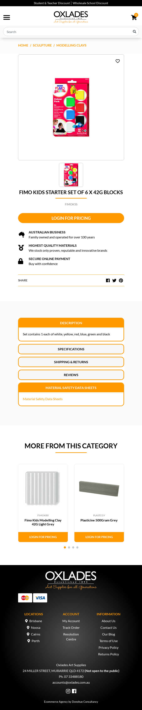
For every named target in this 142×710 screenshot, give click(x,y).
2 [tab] (69, 547)
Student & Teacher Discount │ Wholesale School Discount (71, 3)
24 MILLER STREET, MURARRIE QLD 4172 (53, 671)
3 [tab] (73, 547)
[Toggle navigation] (6, 17)
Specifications (71, 349)
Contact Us (108, 627)
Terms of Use (108, 641)
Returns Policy (108, 654)
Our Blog (108, 634)
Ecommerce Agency (56, 701)
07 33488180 (73, 676)
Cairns (35, 634)
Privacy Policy (109, 647)
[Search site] (134, 31)
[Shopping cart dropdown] (134, 17)
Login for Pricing (71, 218)
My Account (71, 621)
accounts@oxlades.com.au (71, 682)
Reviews (71, 375)
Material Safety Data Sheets (71, 388)
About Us (108, 621)
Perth (36, 641)
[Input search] (71, 31)
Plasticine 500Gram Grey (99, 520)
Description (71, 323)
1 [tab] (65, 547)
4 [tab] (77, 547)
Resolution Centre (71, 636)
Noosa (35, 627)
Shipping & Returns (71, 362)
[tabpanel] (43, 503)
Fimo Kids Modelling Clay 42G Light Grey (43, 522)
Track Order (71, 627)
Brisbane (35, 621)
